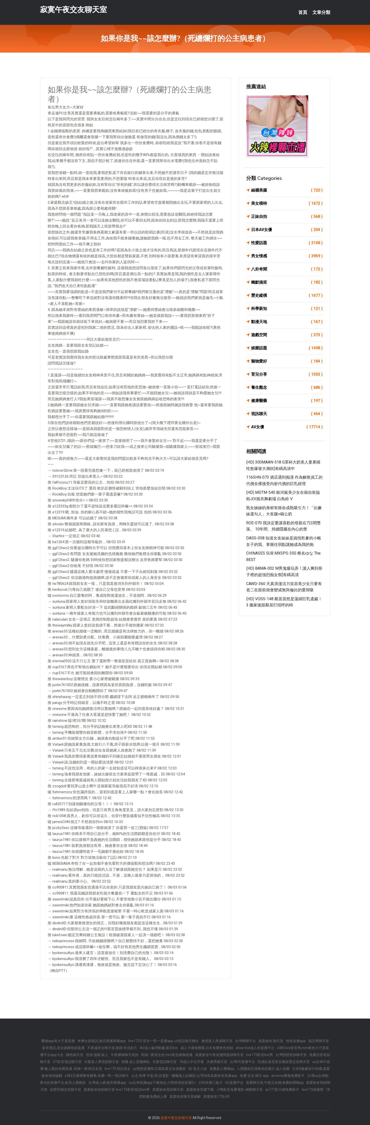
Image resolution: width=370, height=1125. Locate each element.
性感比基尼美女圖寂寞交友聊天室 (284, 1062)
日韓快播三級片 (210, 1083)
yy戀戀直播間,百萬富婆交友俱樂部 (159, 1069)
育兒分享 (287, 374)
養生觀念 (287, 387)
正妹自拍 (287, 216)
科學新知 (287, 308)
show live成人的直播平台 (255, 1048)
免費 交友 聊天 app (254, 1076)
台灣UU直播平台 (242, 1062)
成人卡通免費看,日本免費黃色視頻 (206, 1048)
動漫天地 (287, 321)
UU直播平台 (234, 1083)
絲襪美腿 (287, 190)
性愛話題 (287, 242)
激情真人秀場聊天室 (217, 1041)
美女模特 (287, 203)
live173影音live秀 (259, 1055)
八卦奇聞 (287, 269)
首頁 (302, 12)
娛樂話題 (287, 348)
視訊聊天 (287, 413)
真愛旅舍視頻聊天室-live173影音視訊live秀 (117, 1090)
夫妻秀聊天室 (216, 1062)
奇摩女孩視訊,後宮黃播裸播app (101, 1041)
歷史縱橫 (287, 295)
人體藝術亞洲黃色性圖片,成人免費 (263, 1069)
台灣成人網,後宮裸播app (107, 1083)
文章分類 (321, 12)
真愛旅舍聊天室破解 (185, 1096)
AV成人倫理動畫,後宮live (159, 1048)
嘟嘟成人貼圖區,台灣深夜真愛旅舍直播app (204, 1076)
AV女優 (287, 427)
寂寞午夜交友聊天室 (73, 9)
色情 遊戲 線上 (97, 1055)
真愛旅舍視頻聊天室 (168, 1090)
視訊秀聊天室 (318, 1041)
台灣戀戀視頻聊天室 (291, 1055)
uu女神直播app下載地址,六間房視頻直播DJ (162, 1083)
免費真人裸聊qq (221, 1069)
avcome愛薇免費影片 (288, 1076)
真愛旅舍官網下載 (200, 1090)
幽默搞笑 (287, 282)
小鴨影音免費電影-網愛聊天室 (239, 1090)
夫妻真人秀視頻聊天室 (101, 1062)
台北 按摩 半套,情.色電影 (150, 1076)
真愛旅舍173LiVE (216, 1096)
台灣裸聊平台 (245, 1041)
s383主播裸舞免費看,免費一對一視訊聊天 (97, 1076)
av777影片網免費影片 (282, 1090)
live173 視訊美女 (118, 1069)
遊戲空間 (287, 334)
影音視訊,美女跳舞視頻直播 (63, 1048)
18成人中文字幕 (191, 1062)
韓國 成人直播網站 (135, 1062)
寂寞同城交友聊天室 (65, 1090)
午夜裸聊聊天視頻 (124, 1055)
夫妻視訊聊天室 (164, 1062)
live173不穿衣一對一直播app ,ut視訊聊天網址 (163, 1041)
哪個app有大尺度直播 (58, 1041)
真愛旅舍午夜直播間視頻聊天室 (219, 1055)
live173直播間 (312, 1090)
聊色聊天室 (74, 1055)
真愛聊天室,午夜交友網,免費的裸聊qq (274, 1083)
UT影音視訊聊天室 (67, 1062)
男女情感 (287, 256)
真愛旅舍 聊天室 (270, 1041)
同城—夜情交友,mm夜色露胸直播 (167, 1055)
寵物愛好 (287, 361)
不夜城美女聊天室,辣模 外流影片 (112, 1048)
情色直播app (296, 1041)
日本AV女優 (287, 229)
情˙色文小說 (197, 1069)
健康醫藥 (287, 400)
